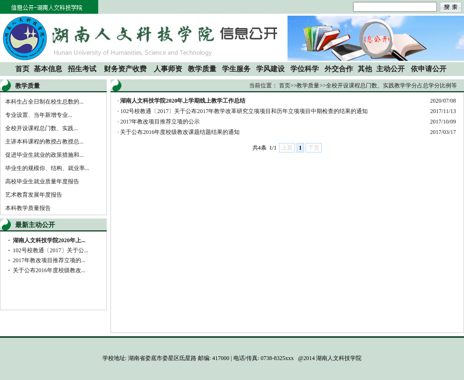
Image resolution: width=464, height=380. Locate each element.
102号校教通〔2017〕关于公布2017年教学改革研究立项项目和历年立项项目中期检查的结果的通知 (244, 111)
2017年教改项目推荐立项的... (49, 260)
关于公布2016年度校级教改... (49, 270)
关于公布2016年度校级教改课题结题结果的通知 (180, 132)
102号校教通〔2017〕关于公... (50, 250)
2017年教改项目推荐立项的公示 (160, 121)
